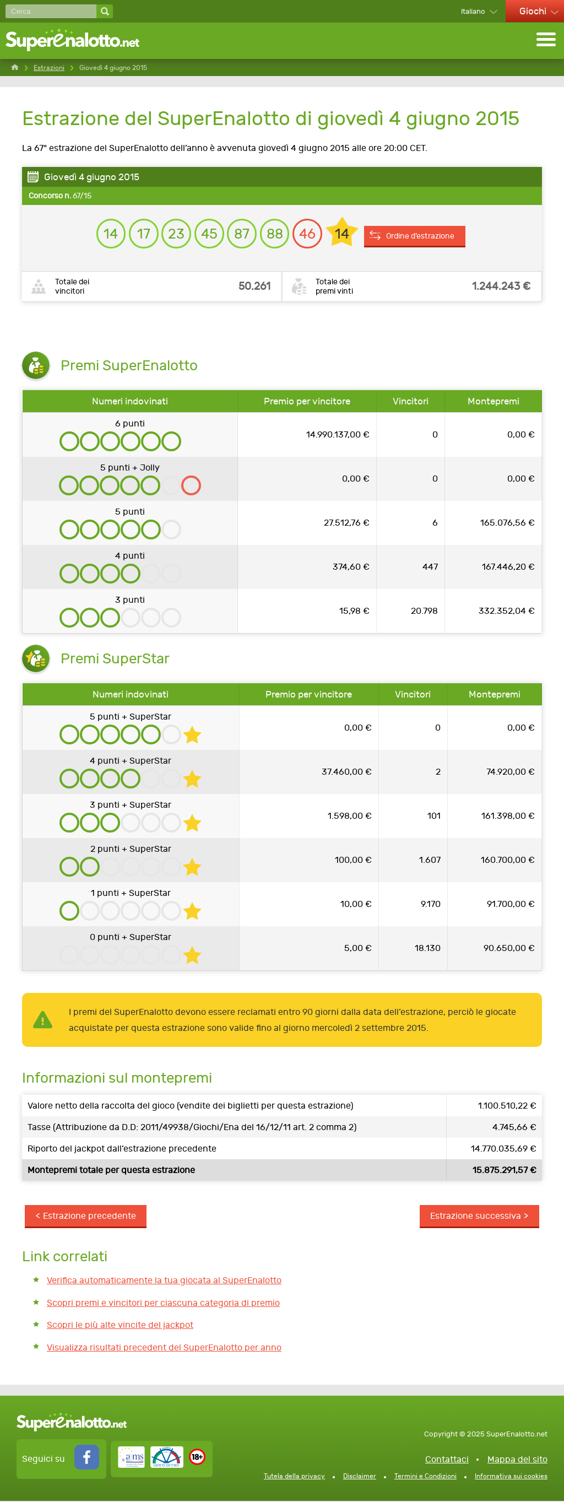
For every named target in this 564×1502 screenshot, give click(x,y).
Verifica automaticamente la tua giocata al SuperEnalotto (164, 1281)
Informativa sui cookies (511, 1477)
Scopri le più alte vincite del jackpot (120, 1326)
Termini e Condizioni (425, 1477)
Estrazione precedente (89, 1217)
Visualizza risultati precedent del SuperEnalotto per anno (164, 1348)
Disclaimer (359, 1477)
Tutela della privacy (294, 1477)
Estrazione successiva (475, 1217)
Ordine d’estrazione (424, 232)
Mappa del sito (517, 1460)
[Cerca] (51, 11)
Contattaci (447, 1460)
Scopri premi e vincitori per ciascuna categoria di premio (163, 1303)
